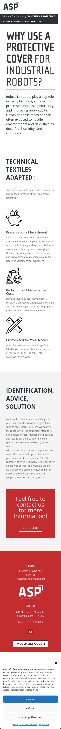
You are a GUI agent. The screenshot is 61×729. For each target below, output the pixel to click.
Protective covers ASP (30, 570)
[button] (56, 663)
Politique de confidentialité (25, 724)
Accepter (30, 699)
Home (6, 16)
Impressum (44, 724)
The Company (19, 16)
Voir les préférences (30, 717)
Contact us (30, 527)
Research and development (30, 578)
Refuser (30, 708)
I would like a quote (31, 643)
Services (30, 574)
